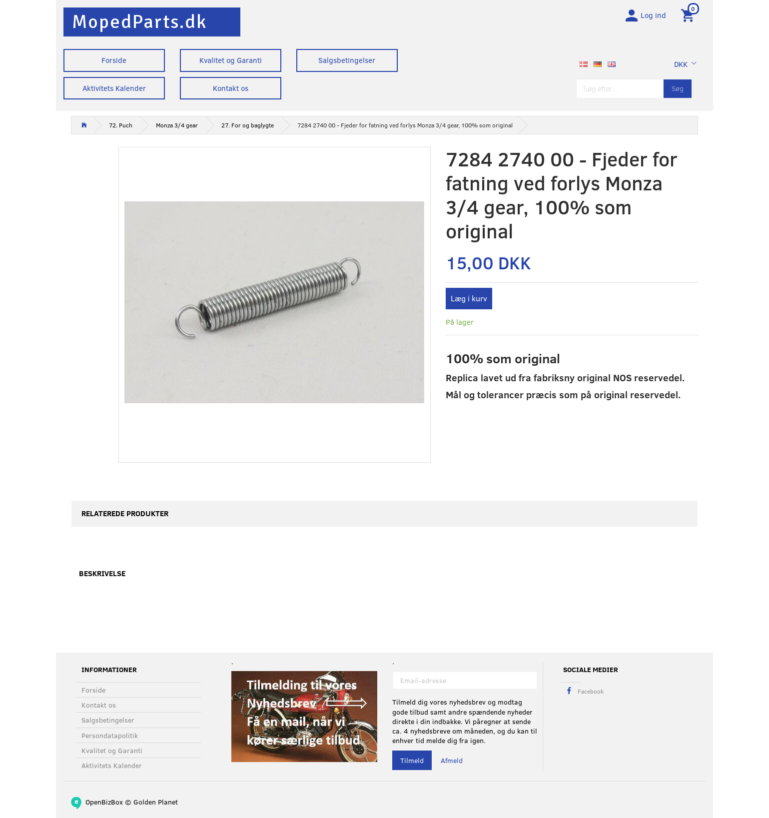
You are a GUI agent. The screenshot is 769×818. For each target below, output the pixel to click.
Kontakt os (230, 88)
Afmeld (452, 761)
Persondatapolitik (109, 735)
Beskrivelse (102, 576)
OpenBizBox (104, 802)
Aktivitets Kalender (114, 88)
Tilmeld (412, 761)
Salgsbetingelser (346, 60)
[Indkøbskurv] (689, 16)
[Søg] (677, 91)
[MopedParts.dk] (139, 21)
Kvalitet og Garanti (230, 60)
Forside (113, 60)
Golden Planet (155, 802)
